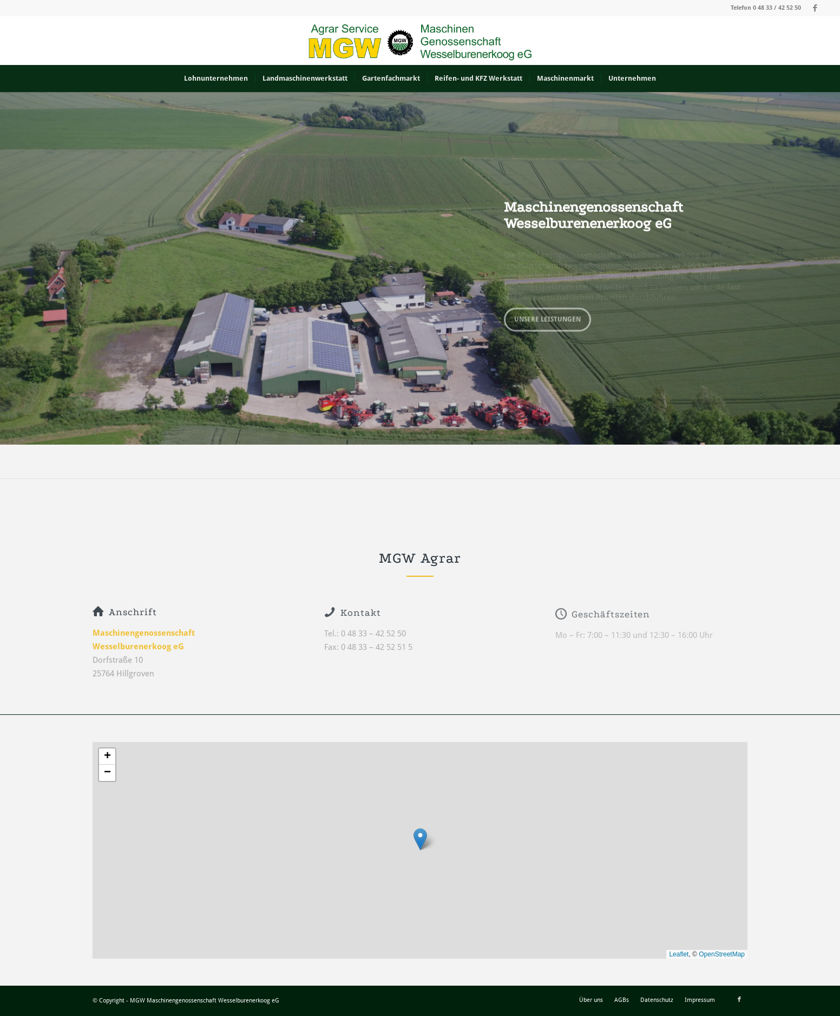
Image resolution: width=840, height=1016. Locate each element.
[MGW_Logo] (420, 40)
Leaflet (678, 954)
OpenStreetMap (722, 954)
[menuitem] (216, 78)
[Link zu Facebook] (815, 8)
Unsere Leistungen (547, 317)
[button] (420, 839)
